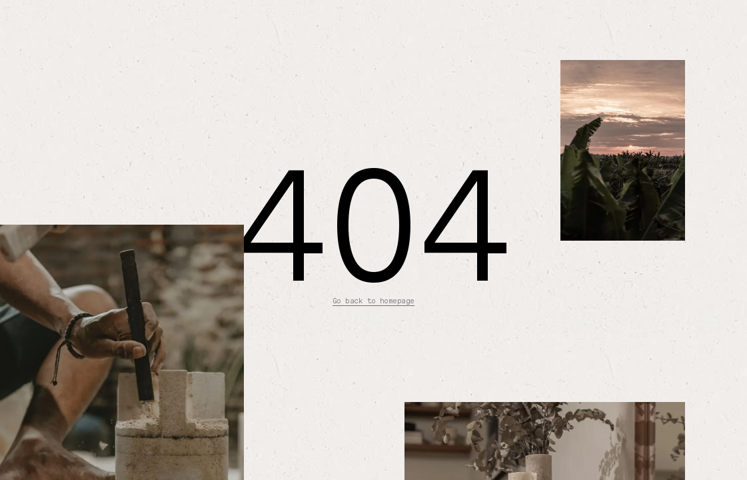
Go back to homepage (373, 301)
